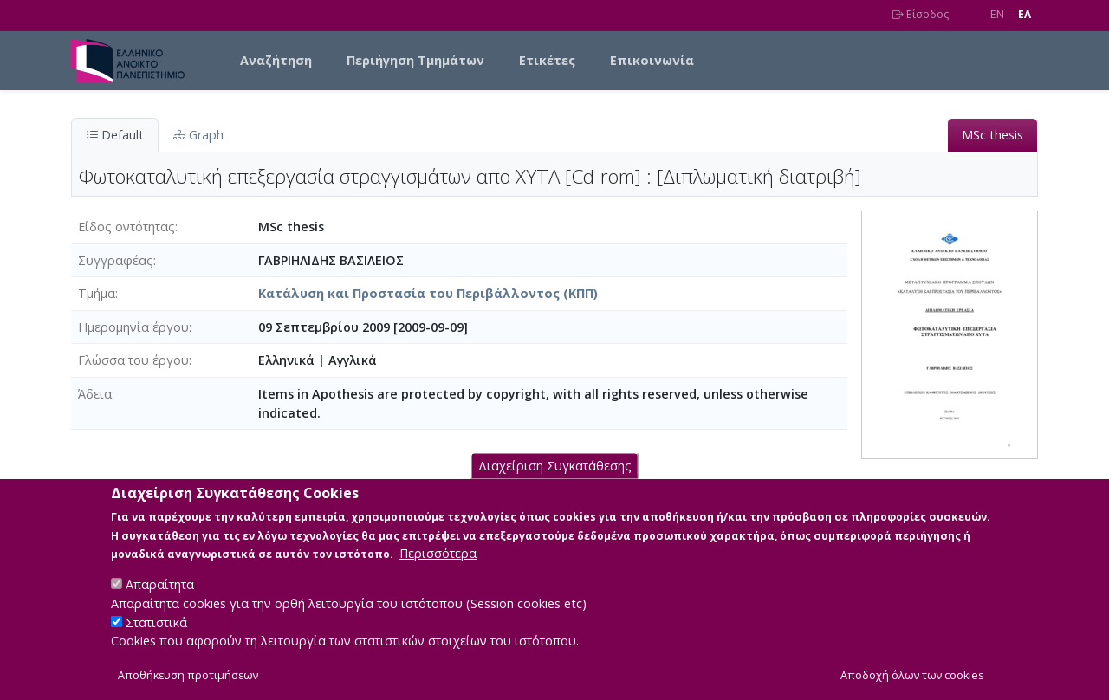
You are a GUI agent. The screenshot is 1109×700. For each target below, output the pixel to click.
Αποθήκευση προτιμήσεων (188, 675)
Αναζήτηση (276, 60)
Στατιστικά (156, 622)
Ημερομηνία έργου (133, 327)
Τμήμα (96, 293)
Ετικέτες (547, 60)
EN (997, 14)
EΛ (1024, 14)
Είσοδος (920, 14)
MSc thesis (992, 134)
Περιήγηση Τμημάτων (415, 60)
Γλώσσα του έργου (133, 360)
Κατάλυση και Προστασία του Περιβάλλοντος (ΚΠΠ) (428, 293)
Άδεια (95, 394)
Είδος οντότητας (126, 226)
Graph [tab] (198, 134)
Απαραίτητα (160, 584)
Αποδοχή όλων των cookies (912, 675)
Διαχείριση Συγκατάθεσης (555, 465)
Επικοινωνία (652, 60)
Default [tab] (115, 134)
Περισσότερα (438, 553)
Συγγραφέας (115, 260)
